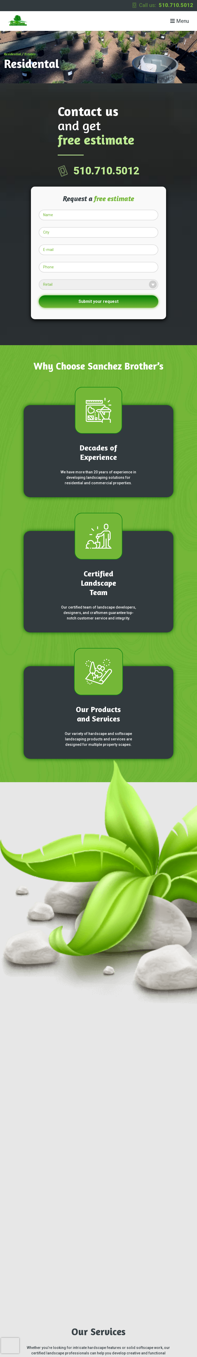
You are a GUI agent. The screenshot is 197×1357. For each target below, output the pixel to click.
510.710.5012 (176, 5)
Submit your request (98, 301)
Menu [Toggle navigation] (179, 21)
